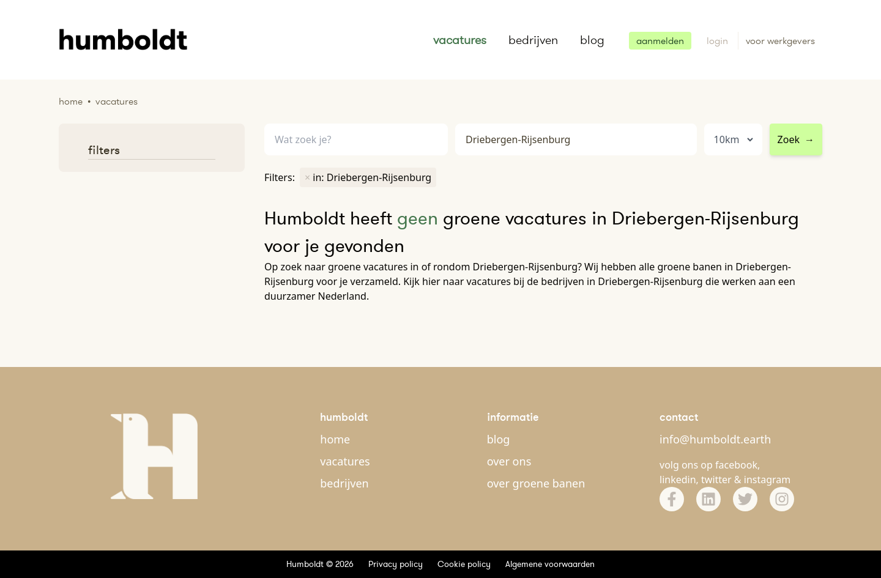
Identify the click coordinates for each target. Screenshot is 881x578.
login (718, 40)
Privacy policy (395, 563)
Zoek (796, 139)
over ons (509, 461)
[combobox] (576, 140)
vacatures (459, 40)
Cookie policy (464, 563)
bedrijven (533, 40)
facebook (736, 465)
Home (71, 101)
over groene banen (536, 483)
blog (592, 40)
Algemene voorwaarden (550, 563)
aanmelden (660, 40)
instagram (767, 479)
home (335, 439)
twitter (716, 479)
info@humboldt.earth (715, 439)
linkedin (678, 479)
